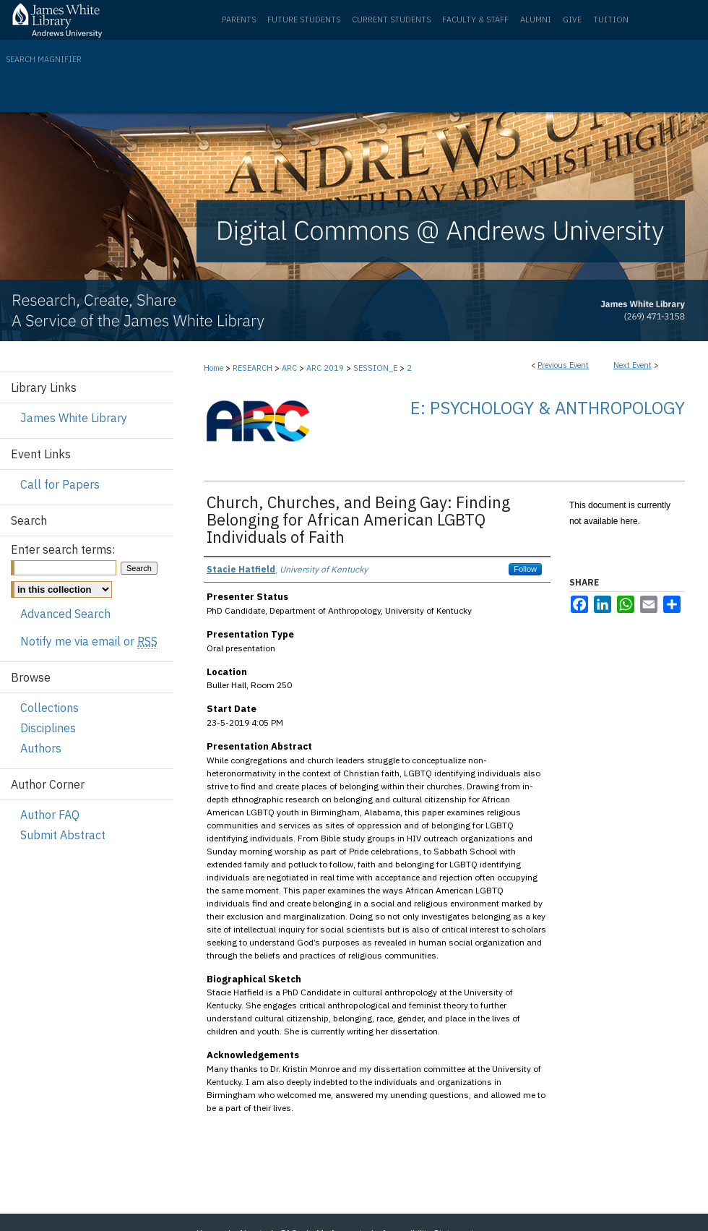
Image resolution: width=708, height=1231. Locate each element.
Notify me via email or (88, 641)
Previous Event (563, 365)
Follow (525, 569)
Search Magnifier (44, 59)
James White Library (73, 418)
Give (572, 19)
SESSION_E (376, 368)
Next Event (632, 365)
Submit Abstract (62, 835)
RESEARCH (254, 368)
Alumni (535, 19)
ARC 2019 (326, 368)
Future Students (303, 19)
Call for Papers (60, 484)
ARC (290, 368)
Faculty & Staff (475, 19)
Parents (239, 19)
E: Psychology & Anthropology (547, 407)
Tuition (611, 19)
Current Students (391, 19)
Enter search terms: (63, 549)
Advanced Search (65, 613)
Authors (40, 748)
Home (213, 368)
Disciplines (48, 728)
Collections (49, 707)
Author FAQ (49, 814)
